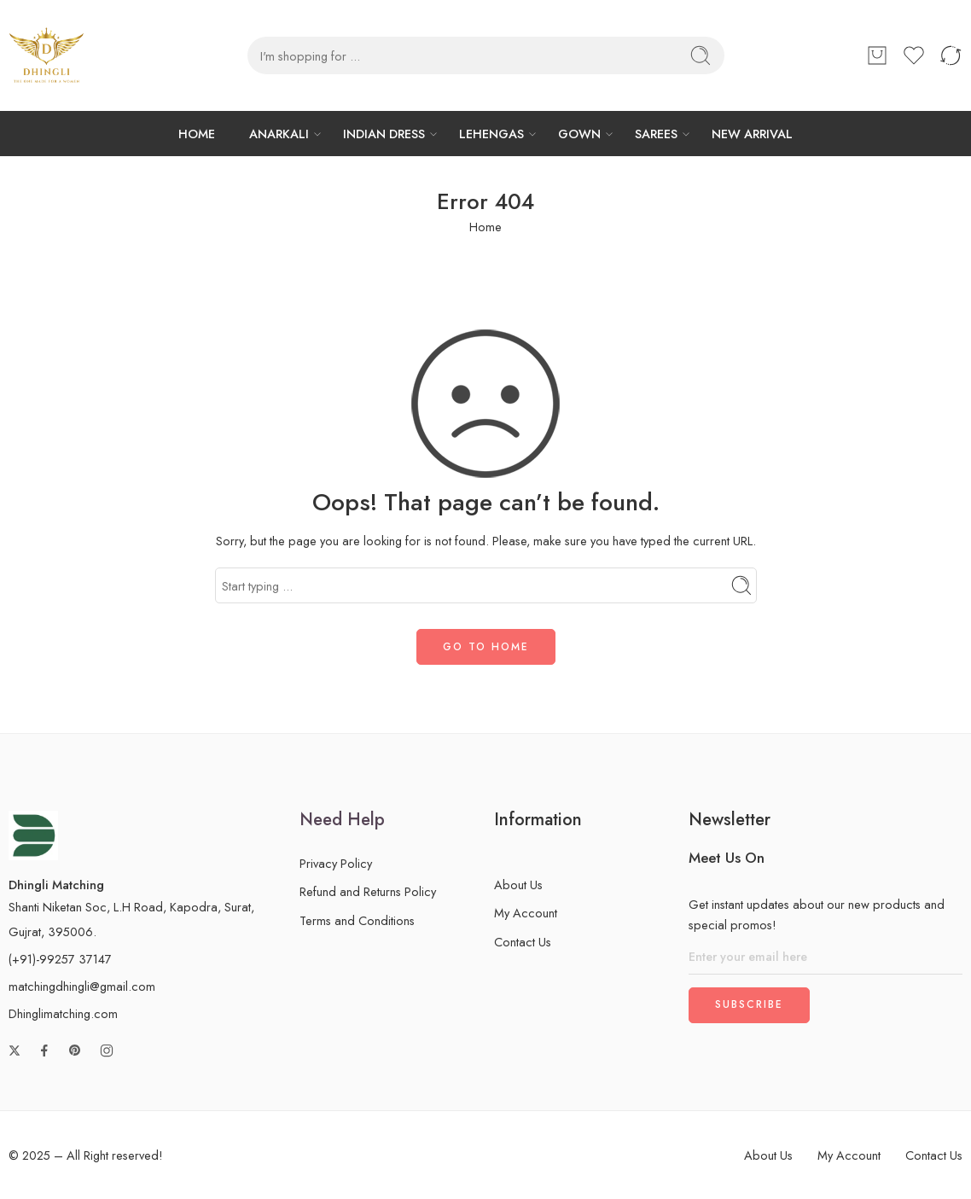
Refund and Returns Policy (367, 891)
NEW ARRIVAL (752, 134)
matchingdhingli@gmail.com (82, 986)
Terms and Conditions (357, 920)
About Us (518, 884)
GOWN (579, 134)
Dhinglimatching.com (63, 1013)
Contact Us (522, 942)
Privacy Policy (335, 863)
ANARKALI (279, 134)
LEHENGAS (491, 134)
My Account (525, 913)
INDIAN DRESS (384, 134)
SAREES (656, 134)
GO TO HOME (486, 647)
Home (485, 227)
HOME (196, 134)
